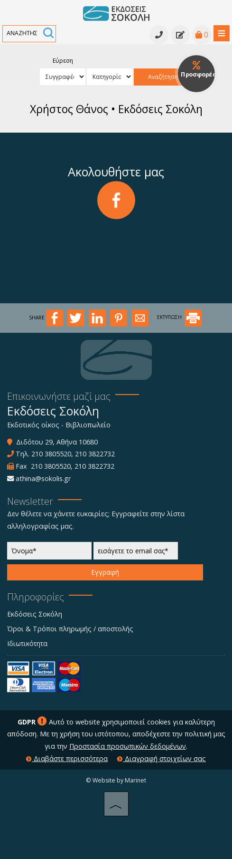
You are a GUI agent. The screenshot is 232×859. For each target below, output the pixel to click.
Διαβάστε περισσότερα (67, 758)
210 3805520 (51, 453)
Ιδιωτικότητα (27, 643)
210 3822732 (95, 453)
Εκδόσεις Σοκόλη (34, 613)
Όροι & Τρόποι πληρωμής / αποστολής (70, 628)
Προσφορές (198, 69)
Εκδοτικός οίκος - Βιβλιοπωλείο (59, 424)
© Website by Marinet (116, 780)
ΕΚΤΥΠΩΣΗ (179, 317)
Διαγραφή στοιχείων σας (161, 758)
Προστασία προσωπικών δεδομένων (127, 746)
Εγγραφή (105, 572)
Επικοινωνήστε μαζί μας (59, 396)
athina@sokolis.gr (43, 478)
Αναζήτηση (163, 77)
